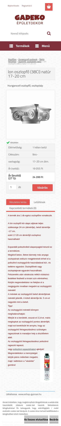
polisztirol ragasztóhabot (24, 349)
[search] (49, 33)
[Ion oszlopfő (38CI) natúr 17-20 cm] (30, 91)
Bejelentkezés (13, 5)
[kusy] (12, 187)
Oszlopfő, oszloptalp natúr (29, 61)
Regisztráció (27, 5)
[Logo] (30, 19)
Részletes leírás (18, 202)
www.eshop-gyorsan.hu (29, 394)
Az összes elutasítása (36, 419)
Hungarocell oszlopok (27, 59)
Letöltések (39, 202)
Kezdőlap (12, 59)
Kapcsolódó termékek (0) (22, 208)
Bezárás (53, 419)
